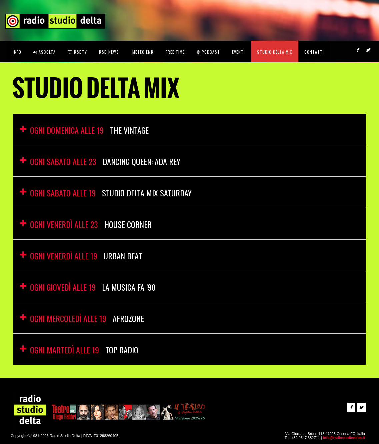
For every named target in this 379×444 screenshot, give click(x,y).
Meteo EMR (142, 52)
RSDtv (77, 52)
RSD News (109, 52)
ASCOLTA (44, 52)
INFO (17, 52)
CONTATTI (314, 52)
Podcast (208, 52)
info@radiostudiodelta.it (344, 438)
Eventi (238, 52)
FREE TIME (175, 52)
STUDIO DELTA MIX (274, 52)
